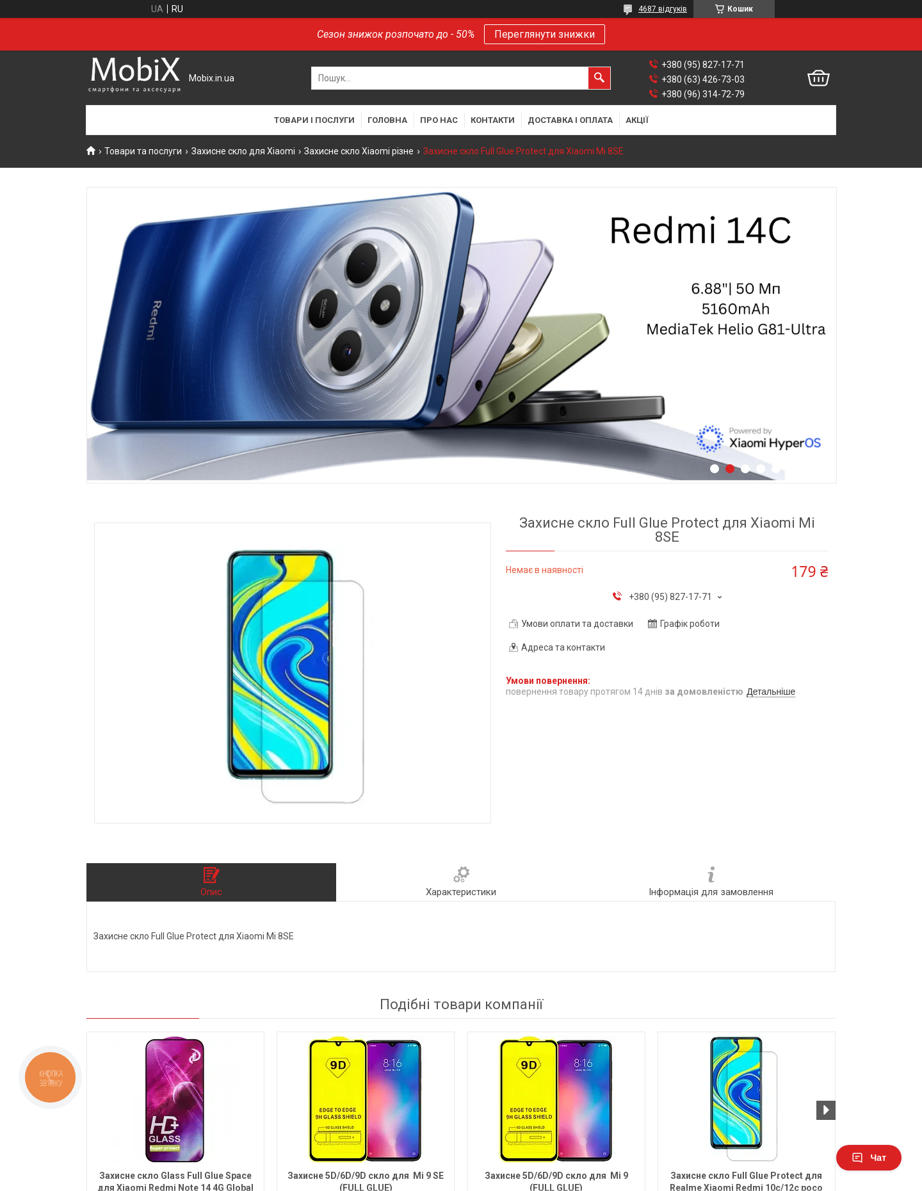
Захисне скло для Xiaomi (243, 151)
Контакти (493, 120)
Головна (387, 120)
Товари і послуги (314, 120)
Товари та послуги (143, 151)
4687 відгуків (662, 8)
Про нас (439, 120)
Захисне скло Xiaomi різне (359, 151)
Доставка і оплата (570, 120)
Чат (869, 1157)
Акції (637, 120)
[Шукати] (599, 78)
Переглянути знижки (544, 34)
